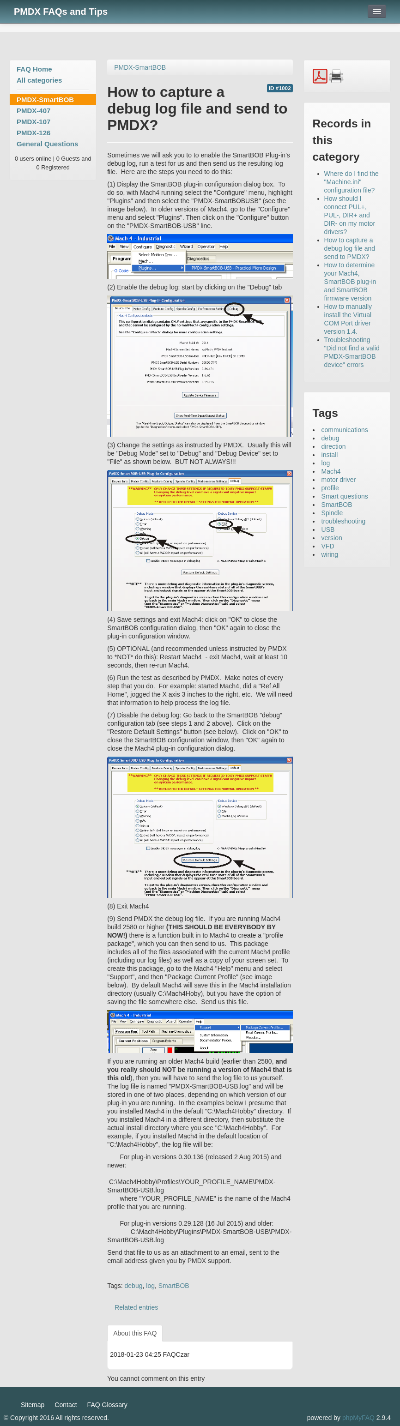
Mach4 (331, 471)
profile (330, 488)
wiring (330, 554)
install (329, 454)
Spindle (332, 513)
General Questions (47, 144)
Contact (66, 1404)
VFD (327, 546)
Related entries (136, 1307)
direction (333, 446)
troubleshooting (343, 521)
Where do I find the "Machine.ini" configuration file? (351, 182)
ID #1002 (280, 88)
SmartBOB (173, 1285)
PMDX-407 (33, 110)
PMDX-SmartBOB (45, 99)
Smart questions (344, 496)
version (331, 538)
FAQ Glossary (107, 1404)
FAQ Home (34, 69)
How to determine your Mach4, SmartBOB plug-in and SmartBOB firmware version (350, 281)
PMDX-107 (33, 122)
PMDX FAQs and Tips (61, 11)
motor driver (338, 479)
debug (134, 1285)
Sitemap (32, 1404)
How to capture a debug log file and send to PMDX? (350, 248)
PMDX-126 (33, 133)
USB (328, 529)
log (150, 1285)
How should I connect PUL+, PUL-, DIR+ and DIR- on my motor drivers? (349, 215)
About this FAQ (135, 1333)
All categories (39, 80)
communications (344, 429)
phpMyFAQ (358, 1417)
